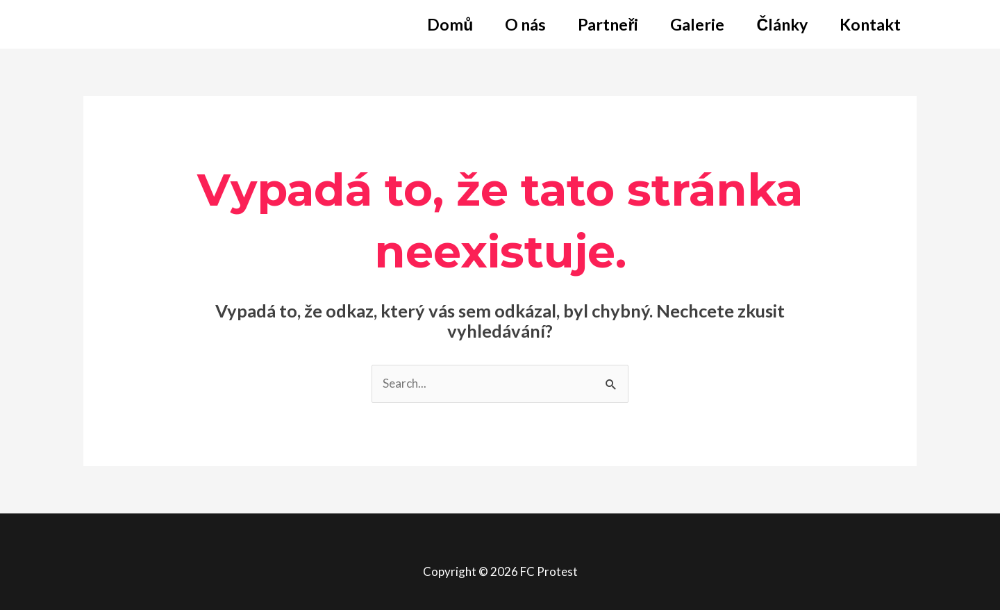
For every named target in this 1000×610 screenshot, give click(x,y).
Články (782, 24)
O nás (525, 24)
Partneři (608, 24)
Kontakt (870, 24)
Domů (450, 24)
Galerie (697, 24)
